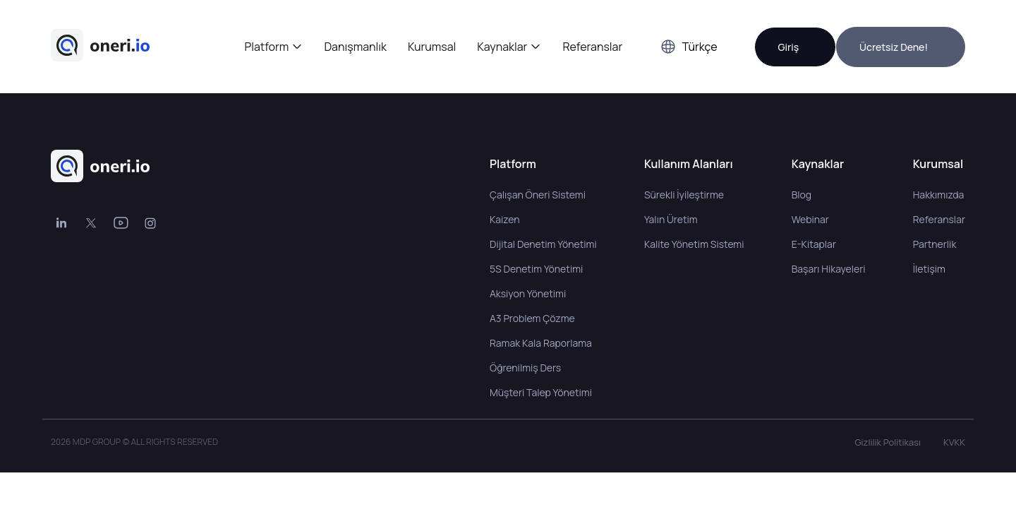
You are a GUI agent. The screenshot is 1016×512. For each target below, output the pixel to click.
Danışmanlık (355, 46)
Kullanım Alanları (688, 164)
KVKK (954, 442)
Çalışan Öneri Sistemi (538, 194)
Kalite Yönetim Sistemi (694, 244)
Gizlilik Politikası (887, 442)
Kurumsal (432, 46)
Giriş (788, 47)
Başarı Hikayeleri (829, 268)
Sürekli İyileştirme (684, 194)
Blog (801, 194)
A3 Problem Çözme (532, 318)
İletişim (929, 268)
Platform (267, 46)
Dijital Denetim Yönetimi (543, 244)
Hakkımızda (938, 194)
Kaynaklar (502, 46)
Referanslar (592, 46)
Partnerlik (935, 244)
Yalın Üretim (671, 219)
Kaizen (505, 219)
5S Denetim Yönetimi (536, 268)
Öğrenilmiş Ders (525, 367)
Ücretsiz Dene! (893, 47)
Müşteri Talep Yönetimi (541, 392)
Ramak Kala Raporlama (541, 343)
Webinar (810, 219)
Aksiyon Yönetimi (528, 293)
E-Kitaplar (814, 244)
